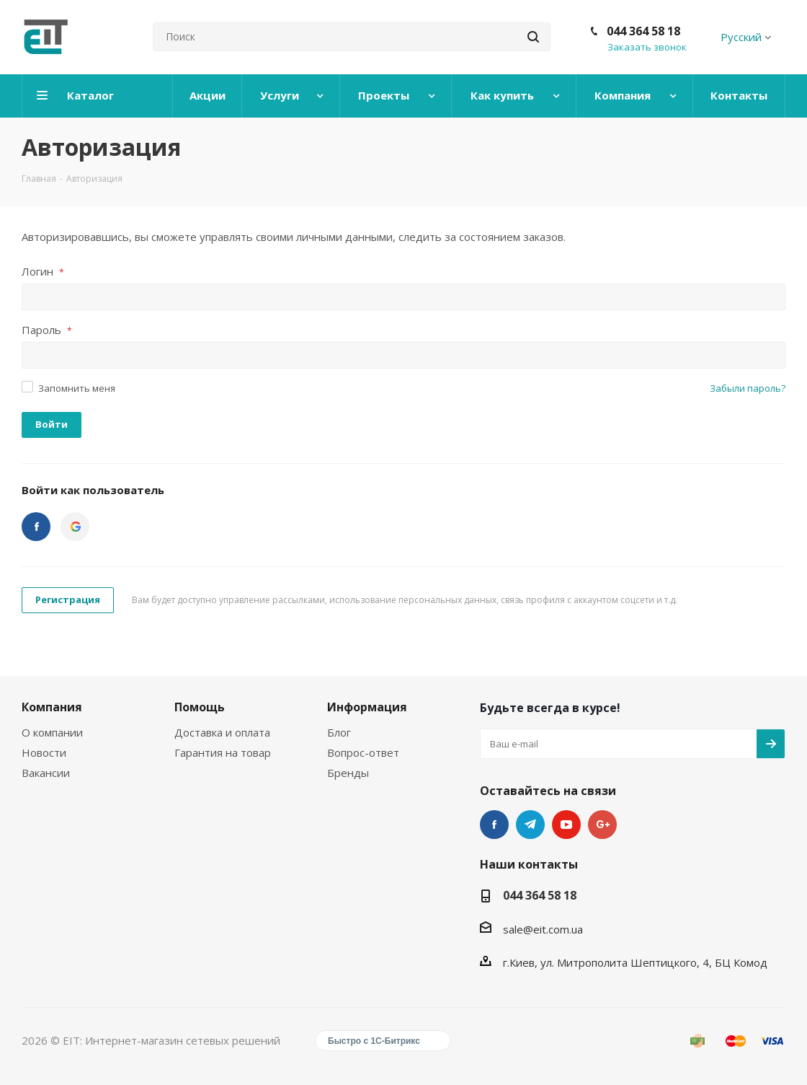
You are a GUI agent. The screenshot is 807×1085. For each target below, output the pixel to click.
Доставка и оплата (222, 732)
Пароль (47, 329)
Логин (43, 271)
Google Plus (602, 824)
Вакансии (46, 772)
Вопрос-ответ (363, 752)
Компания (52, 707)
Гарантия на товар (222, 752)
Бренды (348, 772)
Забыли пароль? (747, 388)
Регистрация (67, 599)
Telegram (530, 824)
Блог (339, 732)
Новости (44, 752)
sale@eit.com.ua (543, 929)
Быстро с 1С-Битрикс (374, 1041)
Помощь (199, 707)
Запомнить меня (76, 388)
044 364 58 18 (643, 31)
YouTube (566, 824)
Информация (367, 707)
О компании (52, 732)
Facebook (494, 824)
